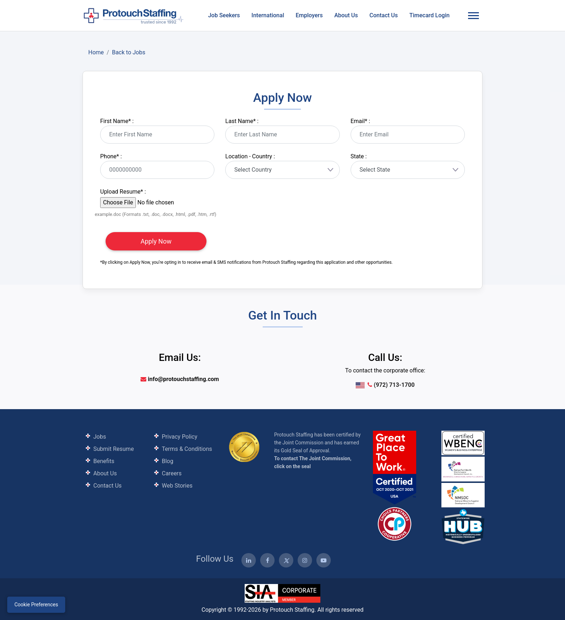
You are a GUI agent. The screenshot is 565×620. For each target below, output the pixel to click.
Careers (172, 473)
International (268, 15)
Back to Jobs (129, 52)
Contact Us (383, 15)
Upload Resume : (123, 191)
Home (96, 52)
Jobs (99, 436)
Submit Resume (113, 448)
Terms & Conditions (187, 448)
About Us (346, 15)
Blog (167, 461)
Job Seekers (224, 15)
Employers (308, 15)
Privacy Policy (179, 436)
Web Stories (177, 485)
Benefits (103, 461)
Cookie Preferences (36, 604)
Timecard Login (429, 15)
